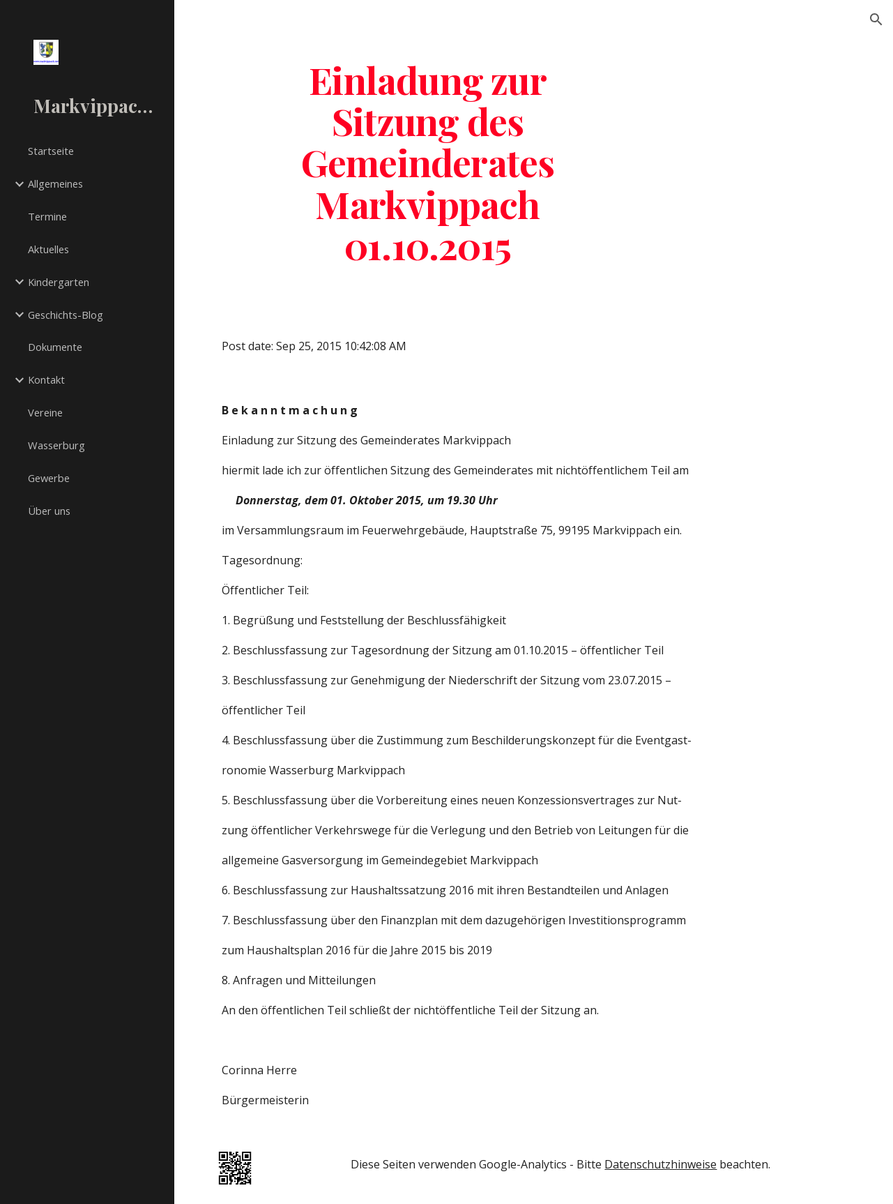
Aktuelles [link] (48, 249)
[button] (876, 19)
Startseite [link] (51, 151)
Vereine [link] (45, 412)
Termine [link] (47, 216)
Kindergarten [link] (58, 282)
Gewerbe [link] (49, 478)
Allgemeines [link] (55, 183)
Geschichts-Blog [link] (65, 315)
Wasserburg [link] (56, 445)
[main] (428, 162)
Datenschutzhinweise (660, 1164)
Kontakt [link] (46, 379)
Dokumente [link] (55, 347)
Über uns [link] (49, 511)
